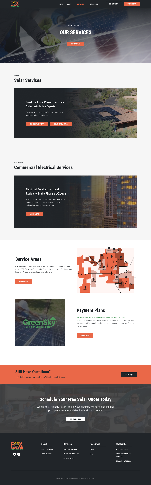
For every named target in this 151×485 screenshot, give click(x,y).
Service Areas (68, 458)
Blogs (92, 454)
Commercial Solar (70, 449)
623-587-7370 (113, 4)
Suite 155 (119, 457)
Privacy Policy (91, 478)
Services (81, 4)
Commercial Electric (71, 454)
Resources (95, 4)
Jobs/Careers (46, 454)
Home (61, 4)
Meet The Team (47, 449)
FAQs (92, 449)
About (70, 4)
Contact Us (131, 4)
